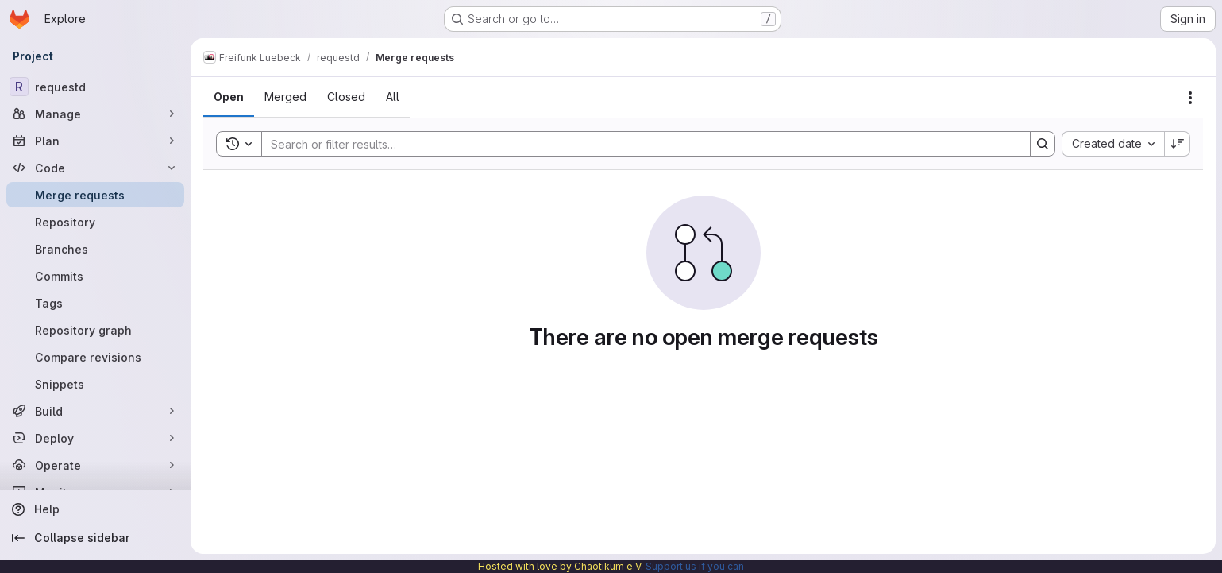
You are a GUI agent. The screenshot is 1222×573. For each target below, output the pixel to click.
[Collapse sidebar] (95, 538)
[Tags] (95, 303)
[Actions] (1190, 97)
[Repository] (95, 221)
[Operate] (95, 465)
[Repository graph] (95, 330)
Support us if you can (695, 566)
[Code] (95, 167)
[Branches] (95, 248)
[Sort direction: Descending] (1177, 144)
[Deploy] (95, 438)
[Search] (638, 143)
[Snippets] (95, 384)
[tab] (228, 97)
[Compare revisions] (95, 357)
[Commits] (95, 275)
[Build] (95, 411)
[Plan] (95, 140)
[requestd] (95, 86)
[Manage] (95, 113)
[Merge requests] (95, 194)
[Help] (95, 509)
